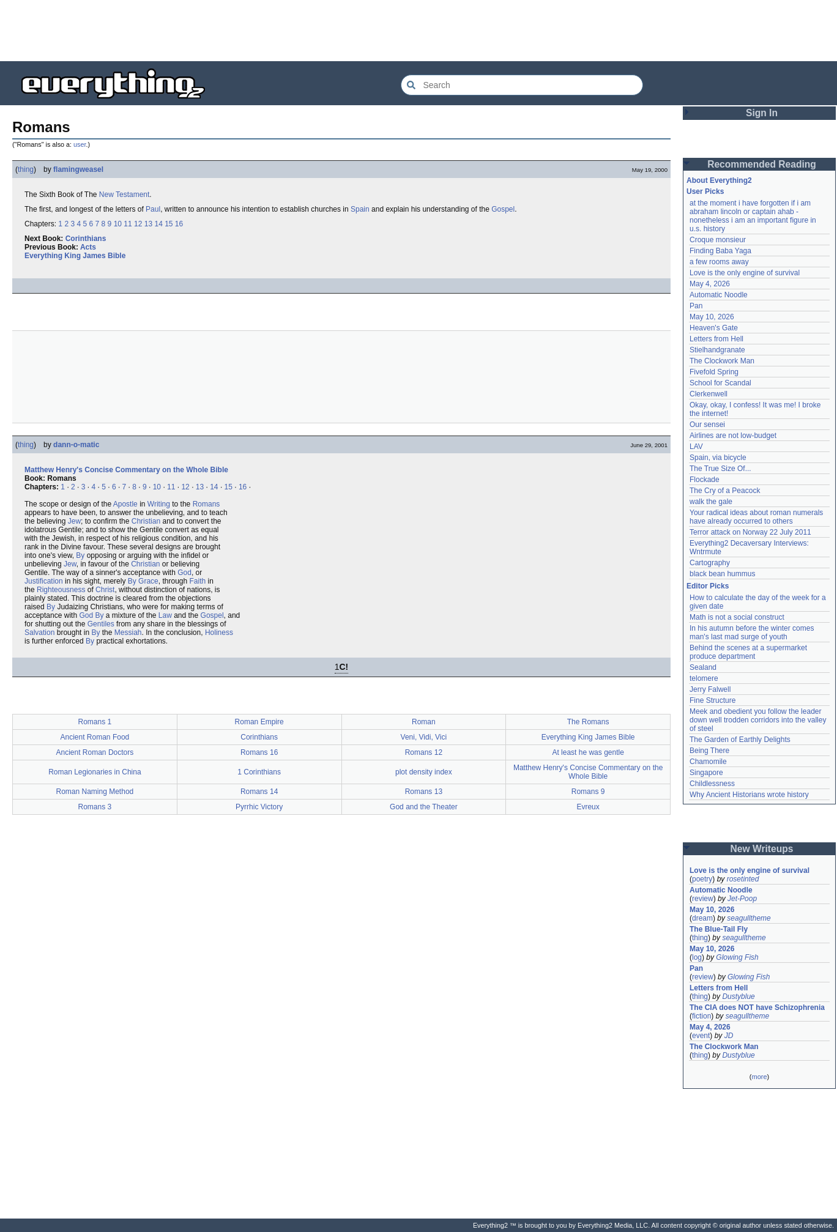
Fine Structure (712, 700)
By (80, 555)
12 (138, 224)
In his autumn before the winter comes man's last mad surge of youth (752, 632)
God (184, 572)
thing (26, 169)
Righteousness (61, 589)
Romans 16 (259, 752)
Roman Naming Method (95, 791)
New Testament (124, 194)
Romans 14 (259, 791)
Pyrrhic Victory (259, 807)
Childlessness (712, 783)
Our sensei (707, 424)
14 (158, 224)
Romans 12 (423, 752)
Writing (158, 504)
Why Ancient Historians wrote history (749, 794)
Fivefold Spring (714, 372)
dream (702, 918)
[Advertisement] (418, 30)
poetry (702, 879)
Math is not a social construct (737, 617)
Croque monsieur (718, 240)
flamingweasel (78, 169)
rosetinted (743, 879)
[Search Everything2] (522, 85)
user (79, 144)
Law (165, 615)
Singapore (706, 772)
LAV (696, 446)
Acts (88, 247)
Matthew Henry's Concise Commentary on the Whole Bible (126, 470)
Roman (424, 722)
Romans (206, 504)
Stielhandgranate (717, 350)
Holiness (219, 632)
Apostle (125, 504)
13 (148, 224)
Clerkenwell (708, 394)
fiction (701, 1016)
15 (169, 224)
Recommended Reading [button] (761, 164)
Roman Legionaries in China (94, 772)
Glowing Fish (737, 957)
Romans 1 (95, 722)
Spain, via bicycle (718, 457)
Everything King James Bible (74, 255)
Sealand (703, 667)
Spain (360, 209)
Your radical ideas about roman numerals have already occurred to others (756, 516)
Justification (43, 581)
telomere (704, 678)
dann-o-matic (76, 444)
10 (118, 224)
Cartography (710, 562)
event (701, 1035)
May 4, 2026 (710, 284)
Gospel (503, 209)
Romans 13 (423, 791)
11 (128, 224)
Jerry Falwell (710, 689)
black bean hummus (722, 574)
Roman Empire (259, 722)
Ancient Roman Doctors (95, 752)
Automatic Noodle (719, 295)
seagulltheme (748, 918)
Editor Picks (707, 586)
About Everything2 (719, 180)
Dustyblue (738, 996)
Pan (696, 306)
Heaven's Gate (714, 328)
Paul (153, 209)
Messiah (128, 632)
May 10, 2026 (712, 317)
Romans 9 (588, 791)
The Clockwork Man (722, 361)
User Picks (705, 191)
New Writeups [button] (762, 849)
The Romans (588, 722)
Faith (198, 581)
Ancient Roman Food (95, 737)
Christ (104, 589)
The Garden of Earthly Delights (740, 739)
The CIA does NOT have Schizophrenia (757, 1007)
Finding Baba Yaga (720, 251)
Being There (709, 750)
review (702, 898)
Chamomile (708, 761)
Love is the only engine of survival (745, 273)
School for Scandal (720, 383)
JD (729, 1035)
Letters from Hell (716, 339)
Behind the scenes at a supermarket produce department (748, 652)
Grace (148, 581)
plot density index (423, 772)
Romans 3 (95, 807)
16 (179, 224)
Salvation (39, 632)
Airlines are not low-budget (733, 435)
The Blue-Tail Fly (719, 929)
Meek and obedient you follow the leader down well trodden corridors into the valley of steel (758, 720)
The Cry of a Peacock (725, 490)
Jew (74, 521)
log (697, 957)
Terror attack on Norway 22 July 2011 (750, 532)
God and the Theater (424, 807)
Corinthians (85, 238)
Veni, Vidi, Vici (424, 737)
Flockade (705, 479)
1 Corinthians (259, 772)
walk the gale (711, 501)
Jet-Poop (742, 898)
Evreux (587, 807)
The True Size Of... (720, 468)
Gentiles (100, 624)
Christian (146, 521)
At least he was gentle (587, 752)
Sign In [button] (762, 113)
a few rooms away (719, 262)
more (759, 1076)
